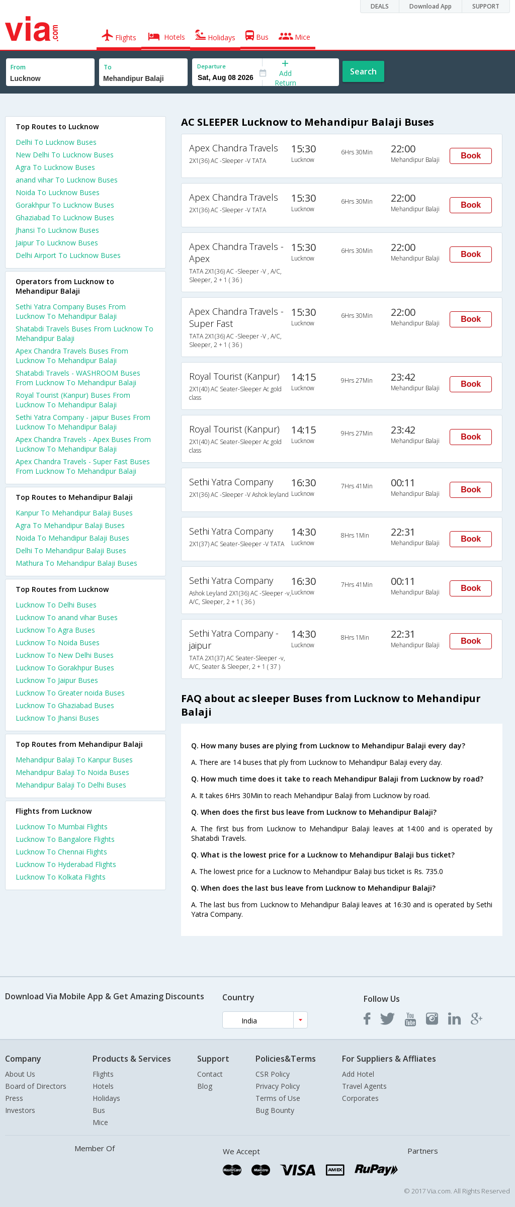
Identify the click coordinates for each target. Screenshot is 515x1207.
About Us (20, 1074)
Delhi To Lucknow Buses (56, 142)
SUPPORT (485, 6)
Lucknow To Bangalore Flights (65, 839)
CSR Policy (272, 1074)
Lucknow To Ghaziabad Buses (65, 705)
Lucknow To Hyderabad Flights (66, 864)
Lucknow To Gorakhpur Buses (65, 667)
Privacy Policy (277, 1086)
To (108, 67)
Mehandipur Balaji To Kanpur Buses (74, 759)
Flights (103, 1074)
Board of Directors (35, 1086)
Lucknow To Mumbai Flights (62, 826)
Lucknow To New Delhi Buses (65, 655)
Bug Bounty (274, 1110)
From (18, 67)
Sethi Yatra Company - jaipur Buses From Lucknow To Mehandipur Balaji (83, 422)
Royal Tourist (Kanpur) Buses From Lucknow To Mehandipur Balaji (73, 399)
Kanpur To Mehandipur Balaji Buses (74, 513)
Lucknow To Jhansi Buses (57, 718)
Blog (204, 1086)
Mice (100, 1122)
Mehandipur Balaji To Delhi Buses (71, 785)
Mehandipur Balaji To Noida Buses (72, 772)
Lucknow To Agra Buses (55, 630)
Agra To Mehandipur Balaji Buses (70, 525)
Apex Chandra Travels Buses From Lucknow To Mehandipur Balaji (72, 355)
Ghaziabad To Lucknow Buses (65, 217)
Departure (211, 66)
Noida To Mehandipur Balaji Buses (72, 538)
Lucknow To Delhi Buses (56, 605)
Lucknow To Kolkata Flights (61, 877)
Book (471, 155)
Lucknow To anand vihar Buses (67, 617)
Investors (20, 1110)
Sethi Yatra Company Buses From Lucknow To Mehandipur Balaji (71, 311)
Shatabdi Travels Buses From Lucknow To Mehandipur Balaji (84, 333)
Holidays (106, 1098)
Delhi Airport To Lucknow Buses (68, 255)
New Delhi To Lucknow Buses (65, 154)
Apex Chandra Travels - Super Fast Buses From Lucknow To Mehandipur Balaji (83, 466)
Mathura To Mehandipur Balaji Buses (76, 563)
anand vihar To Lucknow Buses (67, 180)
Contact (210, 1074)
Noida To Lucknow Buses (58, 192)
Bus (99, 1110)
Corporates (360, 1098)
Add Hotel (358, 1074)
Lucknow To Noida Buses (58, 642)
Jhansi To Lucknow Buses (57, 230)
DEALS (380, 6)
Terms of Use (277, 1098)
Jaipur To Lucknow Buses (57, 242)
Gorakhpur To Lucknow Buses (65, 205)
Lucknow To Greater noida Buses (70, 693)
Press (14, 1098)
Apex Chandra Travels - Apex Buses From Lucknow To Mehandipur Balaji (83, 444)
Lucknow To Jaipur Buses (57, 680)
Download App (430, 6)
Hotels (103, 1086)
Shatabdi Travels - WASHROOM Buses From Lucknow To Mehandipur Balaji (78, 377)
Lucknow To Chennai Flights (61, 851)
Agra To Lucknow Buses (55, 167)
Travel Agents (364, 1086)
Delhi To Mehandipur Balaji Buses (71, 550)
